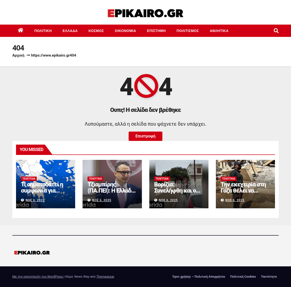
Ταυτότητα (269, 276)
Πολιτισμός (188, 31)
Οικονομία (125, 31)
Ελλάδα (70, 31)
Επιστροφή (145, 136)
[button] (276, 31)
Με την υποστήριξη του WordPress (38, 276)
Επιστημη (156, 31)
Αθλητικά (219, 31)
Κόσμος (96, 31)
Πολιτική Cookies (243, 276)
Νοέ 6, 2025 (35, 200)
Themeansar (105, 276)
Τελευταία (28, 178)
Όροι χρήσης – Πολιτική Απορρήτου (198, 276)
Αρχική (18, 55)
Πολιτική (43, 31)
